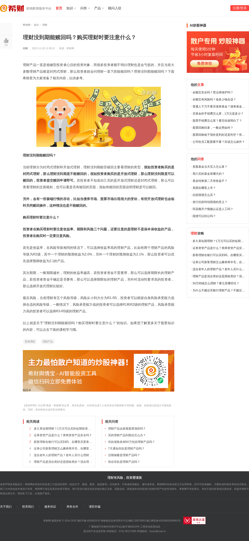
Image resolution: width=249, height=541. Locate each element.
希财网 (26, 24)
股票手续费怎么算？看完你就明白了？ (217, 120)
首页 (59, 8)
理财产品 (48, 341)
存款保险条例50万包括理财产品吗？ (131, 441)
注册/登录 (240, 8)
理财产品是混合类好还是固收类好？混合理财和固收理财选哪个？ (76, 461)
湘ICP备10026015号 (88, 520)
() (6, 44)
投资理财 (30, 341)
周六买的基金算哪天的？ (209, 173)
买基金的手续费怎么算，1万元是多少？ (218, 113)
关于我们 (6, 506)
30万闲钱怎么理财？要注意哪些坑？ (216, 283)
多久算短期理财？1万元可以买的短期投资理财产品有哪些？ (72, 428)
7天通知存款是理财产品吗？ (126, 448)
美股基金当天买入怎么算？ (210, 166)
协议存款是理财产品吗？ (124, 461)
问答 (83, 8)
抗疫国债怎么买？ (204, 195)
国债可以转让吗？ (204, 216)
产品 (97, 8)
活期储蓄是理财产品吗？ (124, 455)
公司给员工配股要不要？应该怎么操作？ (219, 141)
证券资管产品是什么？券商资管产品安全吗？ (63, 435)
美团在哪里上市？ (204, 187)
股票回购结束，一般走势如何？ (213, 127)
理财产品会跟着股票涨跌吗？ (127, 428)
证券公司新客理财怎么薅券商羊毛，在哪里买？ (64, 448)
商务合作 (72, 506)
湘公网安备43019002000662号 (163, 520)
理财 (44, 24)
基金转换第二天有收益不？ (210, 180)
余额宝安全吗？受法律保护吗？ (213, 92)
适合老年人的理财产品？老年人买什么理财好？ (64, 455)
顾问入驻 (114, 8)
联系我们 (28, 506)
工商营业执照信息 (150, 526)
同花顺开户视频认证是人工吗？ (213, 209)
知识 (69, 8)
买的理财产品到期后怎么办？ (127, 435)
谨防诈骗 (94, 506)
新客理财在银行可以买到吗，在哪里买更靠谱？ (64, 441)
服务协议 (50, 506)
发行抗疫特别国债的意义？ (210, 202)
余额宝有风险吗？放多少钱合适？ (214, 99)
